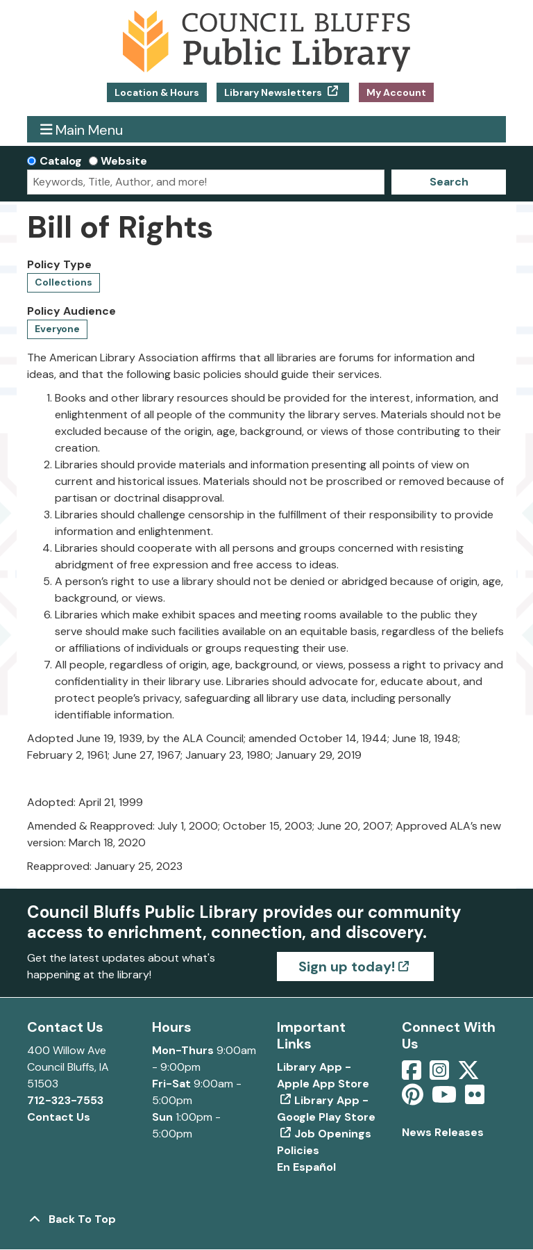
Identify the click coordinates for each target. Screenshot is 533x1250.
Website (124, 161)
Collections (63, 282)
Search (449, 181)
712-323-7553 (65, 1100)
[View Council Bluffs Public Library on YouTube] (445, 1099)
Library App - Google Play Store (326, 1108)
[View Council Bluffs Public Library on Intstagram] (441, 1074)
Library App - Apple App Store (323, 1075)
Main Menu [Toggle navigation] (82, 129)
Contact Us (58, 1117)
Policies (298, 1150)
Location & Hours (157, 92)
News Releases (443, 1132)
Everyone (57, 328)
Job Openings (332, 1133)
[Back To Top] (266, 1219)
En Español (306, 1167)
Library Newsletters (274, 92)
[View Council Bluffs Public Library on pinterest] (414, 1099)
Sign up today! (346, 966)
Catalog (61, 161)
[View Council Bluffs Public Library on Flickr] (474, 1099)
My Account (396, 92)
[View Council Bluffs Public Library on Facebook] (413, 1074)
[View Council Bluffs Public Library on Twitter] (469, 1074)
